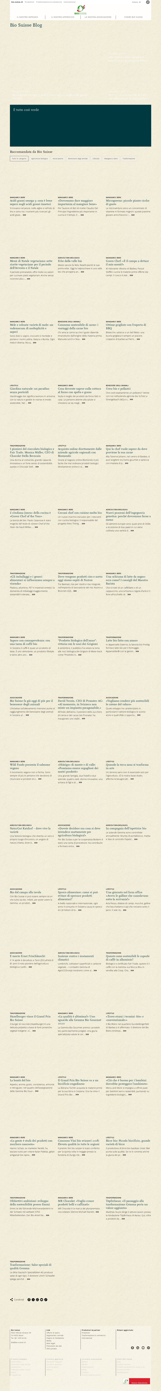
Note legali (50, 1343)
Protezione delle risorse (21, 1370)
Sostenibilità (16, 1362)
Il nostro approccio (62, 17)
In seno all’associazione (91, 1375)
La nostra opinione (54, 1364)
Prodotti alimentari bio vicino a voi (131, 1367)
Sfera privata (51, 1348)
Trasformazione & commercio (49, 2)
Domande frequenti (54, 1362)
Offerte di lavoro (53, 1333)
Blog (119, 1362)
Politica (49, 1370)
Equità (13, 1372)
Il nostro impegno (27, 17)
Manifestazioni (123, 1372)
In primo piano (52, 1367)
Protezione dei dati (54, 1346)
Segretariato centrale (55, 1335)
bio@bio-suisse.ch (18, 1342)
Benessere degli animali (21, 1364)
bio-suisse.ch (17, 2)
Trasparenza (16, 1375)
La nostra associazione (98, 17)
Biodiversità (16, 1367)
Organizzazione (88, 1367)
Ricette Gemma (123, 1370)
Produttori (29, 2)
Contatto (85, 1372)
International (69, 2)
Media (48, 1341)
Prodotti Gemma (123, 1364)
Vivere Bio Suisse (133, 17)
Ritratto (85, 1362)
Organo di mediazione (55, 1338)
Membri (85, 1364)
